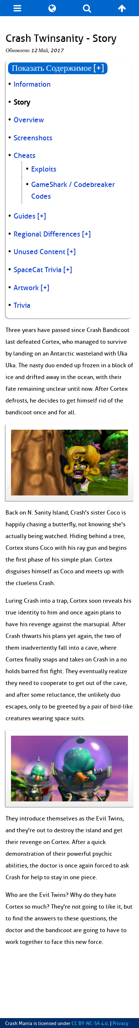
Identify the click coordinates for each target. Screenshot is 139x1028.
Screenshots (33, 138)
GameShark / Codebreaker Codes (73, 190)
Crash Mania (18, 1024)
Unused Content (39, 252)
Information (32, 84)
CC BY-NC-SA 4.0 (90, 1024)
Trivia (22, 305)
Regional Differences (47, 234)
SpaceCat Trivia (38, 270)
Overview (29, 120)
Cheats (25, 155)
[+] (41, 216)
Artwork (26, 288)
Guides (25, 216)
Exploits (43, 169)
